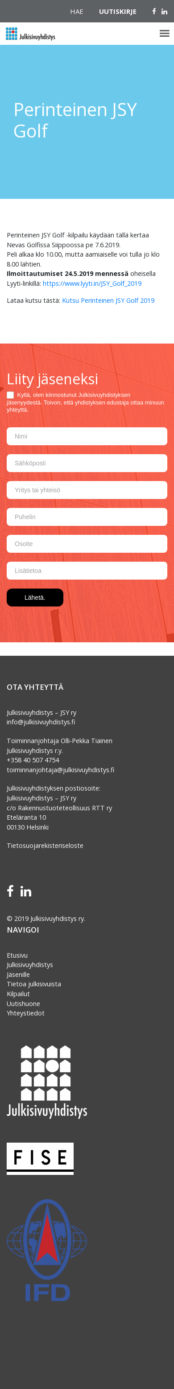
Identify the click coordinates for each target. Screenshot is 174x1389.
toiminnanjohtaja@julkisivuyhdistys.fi (60, 769)
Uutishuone (23, 1003)
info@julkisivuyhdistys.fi (41, 722)
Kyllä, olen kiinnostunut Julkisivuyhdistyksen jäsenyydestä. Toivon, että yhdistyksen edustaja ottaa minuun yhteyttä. (85, 402)
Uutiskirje (118, 11)
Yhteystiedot (26, 1013)
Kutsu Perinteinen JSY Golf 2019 (108, 300)
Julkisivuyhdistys (30, 964)
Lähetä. (35, 597)
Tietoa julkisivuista (34, 984)
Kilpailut (18, 993)
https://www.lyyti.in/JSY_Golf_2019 (91, 283)
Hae (76, 11)
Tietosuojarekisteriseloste (45, 845)
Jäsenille (18, 974)
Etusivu (17, 955)
